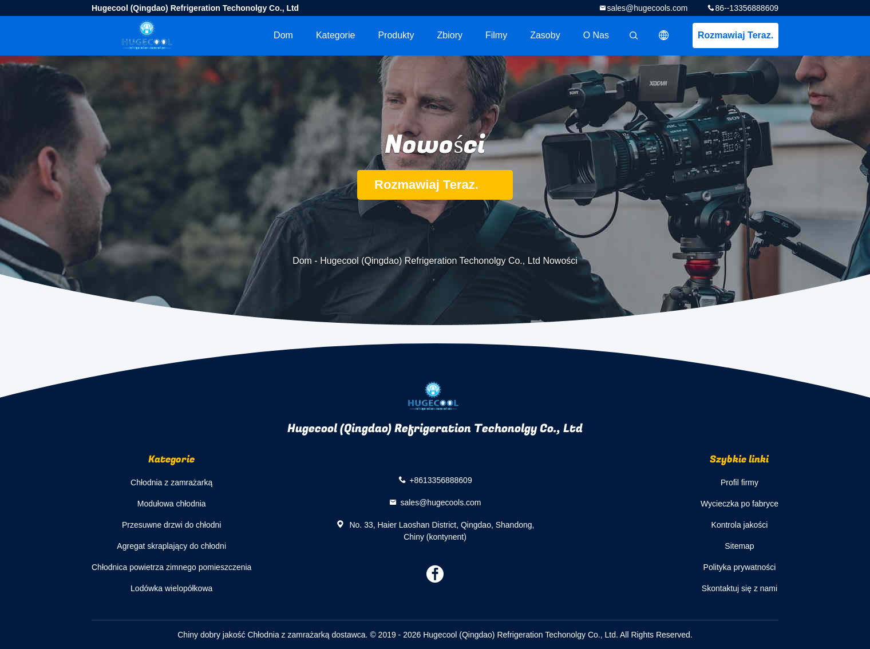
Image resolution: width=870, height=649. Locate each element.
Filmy (496, 35)
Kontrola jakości (739, 524)
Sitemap (739, 546)
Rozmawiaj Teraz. (735, 35)
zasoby (545, 35)
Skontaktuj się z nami (739, 588)
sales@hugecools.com (647, 8)
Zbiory (449, 35)
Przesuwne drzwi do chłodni (172, 524)
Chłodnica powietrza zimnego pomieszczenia (171, 567)
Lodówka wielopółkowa (171, 588)
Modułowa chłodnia (171, 503)
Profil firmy (739, 482)
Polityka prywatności (739, 567)
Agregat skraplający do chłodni (171, 546)
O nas (596, 35)
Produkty (396, 35)
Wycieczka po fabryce (739, 503)
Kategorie (335, 35)
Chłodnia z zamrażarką (171, 482)
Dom (283, 35)
